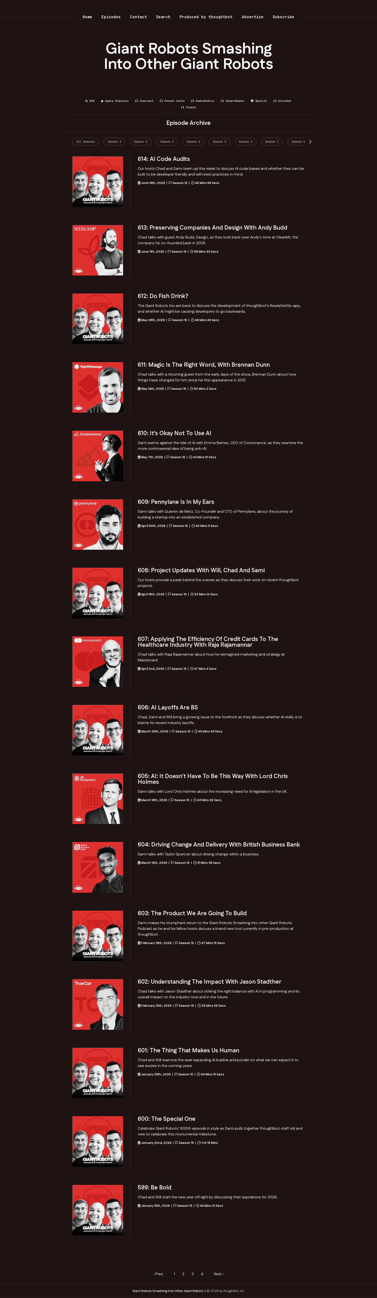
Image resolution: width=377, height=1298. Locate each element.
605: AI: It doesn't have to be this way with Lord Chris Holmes (213, 779)
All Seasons (85, 142)
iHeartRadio (232, 101)
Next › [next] (219, 1274)
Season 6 (245, 142)
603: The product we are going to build (192, 913)
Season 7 (272, 142)
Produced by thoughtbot (206, 16)
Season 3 (167, 142)
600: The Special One (166, 1119)
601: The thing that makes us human (188, 1051)
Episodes (111, 16)
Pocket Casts (172, 101)
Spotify (259, 101)
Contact (138, 16)
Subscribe (283, 16)
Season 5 (219, 142)
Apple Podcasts (115, 101)
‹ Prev (158, 1274)
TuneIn (188, 107)
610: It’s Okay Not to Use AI (174, 433)
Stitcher (283, 101)
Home (87, 16)
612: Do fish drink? (163, 296)
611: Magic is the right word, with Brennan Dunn (204, 365)
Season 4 (193, 142)
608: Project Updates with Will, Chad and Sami (201, 571)
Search (163, 16)
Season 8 (298, 142)
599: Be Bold (154, 1188)
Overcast (144, 101)
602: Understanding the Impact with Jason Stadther (209, 982)
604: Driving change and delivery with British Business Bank (219, 845)
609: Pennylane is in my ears (176, 502)
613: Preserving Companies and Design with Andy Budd (212, 228)
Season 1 (114, 142)
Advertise (253, 16)
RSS (90, 101)
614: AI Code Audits (164, 159)
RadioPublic (202, 101)
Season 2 (140, 142)
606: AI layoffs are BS (168, 708)
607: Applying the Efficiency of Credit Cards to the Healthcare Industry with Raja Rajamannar (208, 642)
